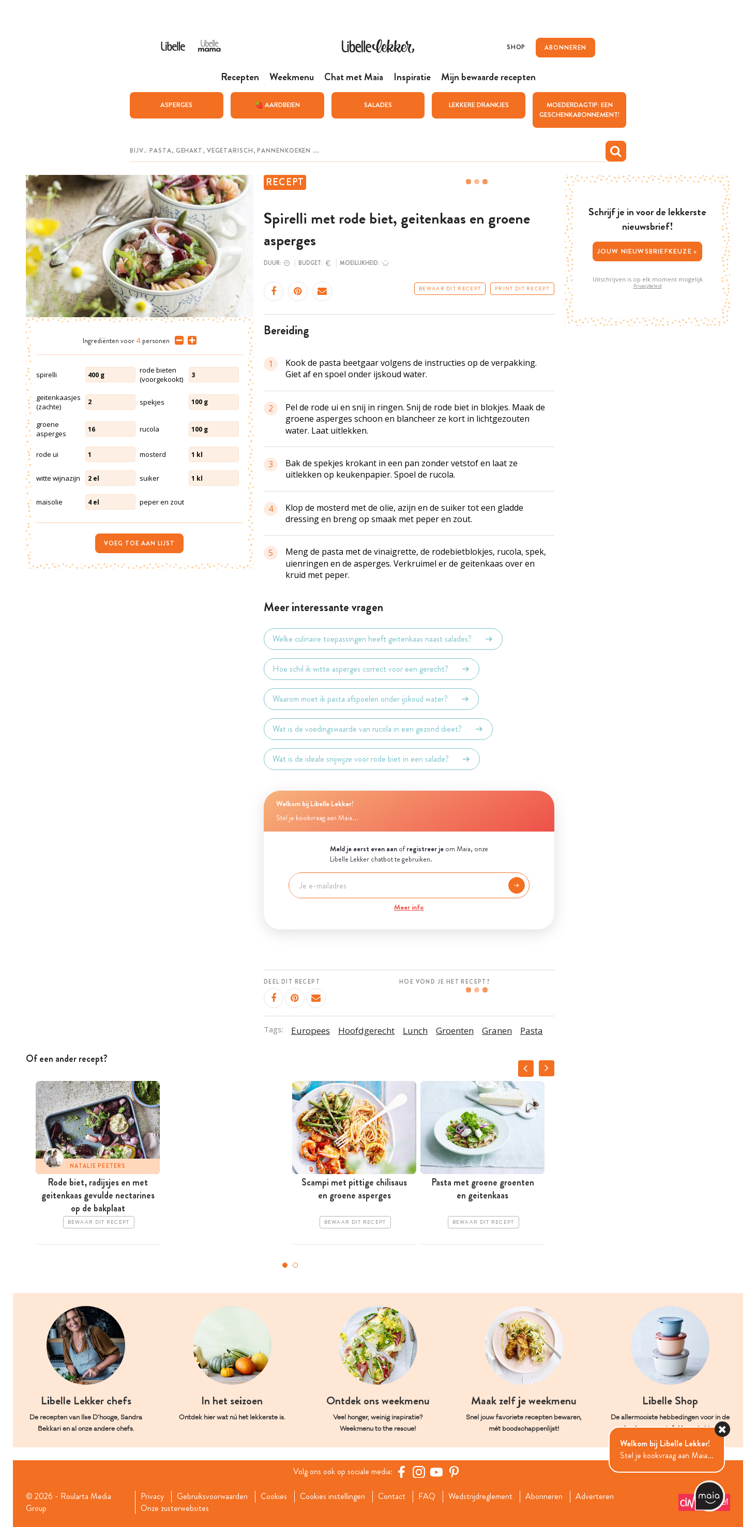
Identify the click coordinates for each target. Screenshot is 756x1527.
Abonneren (544, 1496)
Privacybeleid (647, 286)
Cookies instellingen (332, 1496)
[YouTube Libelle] (436, 1471)
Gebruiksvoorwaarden (212, 1496)
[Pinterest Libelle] (454, 1471)
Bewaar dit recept (450, 288)
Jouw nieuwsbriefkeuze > (647, 251)
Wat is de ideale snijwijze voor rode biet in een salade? (372, 759)
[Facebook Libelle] (401, 1471)
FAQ (426, 1496)
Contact (391, 1496)
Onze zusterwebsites (175, 1508)
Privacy (152, 1496)
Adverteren (595, 1496)
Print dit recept (522, 288)
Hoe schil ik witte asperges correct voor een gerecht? (372, 669)
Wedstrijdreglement (480, 1496)
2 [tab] (295, 1265)
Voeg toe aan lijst (139, 543)
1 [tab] (285, 1265)
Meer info (409, 907)
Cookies (274, 1496)
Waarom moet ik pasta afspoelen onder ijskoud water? (371, 699)
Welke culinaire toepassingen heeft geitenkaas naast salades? (383, 639)
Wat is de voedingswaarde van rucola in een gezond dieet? (378, 729)
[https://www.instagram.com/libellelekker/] (419, 1471)
